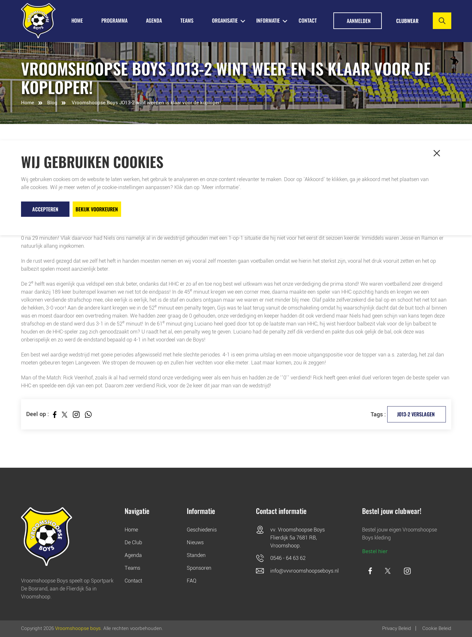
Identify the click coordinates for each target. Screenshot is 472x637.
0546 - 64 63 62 (288, 558)
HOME (77, 20)
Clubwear (407, 21)
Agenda (133, 555)
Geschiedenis (202, 529)
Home (27, 102)
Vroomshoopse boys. (78, 628)
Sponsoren (199, 568)
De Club (133, 542)
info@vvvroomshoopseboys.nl (304, 571)
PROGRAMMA (114, 20)
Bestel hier (375, 551)
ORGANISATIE (225, 20)
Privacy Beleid (396, 628)
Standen (196, 555)
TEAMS (186, 20)
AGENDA (154, 20)
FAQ (191, 580)
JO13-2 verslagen (416, 414)
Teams (132, 568)
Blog (52, 102)
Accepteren (45, 209)
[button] (437, 153)
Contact (308, 20)
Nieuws (195, 542)
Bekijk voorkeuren (97, 209)
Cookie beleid (436, 628)
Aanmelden (359, 21)
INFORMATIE (268, 20)
